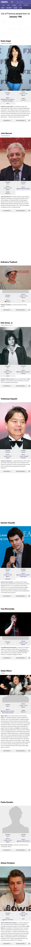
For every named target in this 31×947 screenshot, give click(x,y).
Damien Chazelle (8, 523)
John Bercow (6, 133)
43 (24, 707)
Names (8, 5)
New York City (10, 712)
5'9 (25, 100)
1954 (26, 93)
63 (8, 189)
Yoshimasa (7, 452)
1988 (26, 914)
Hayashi (23, 452)
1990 (26, 642)
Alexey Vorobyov (8, 863)
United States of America (8, 99)
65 (8, 457)
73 (8, 373)
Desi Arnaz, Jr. (7, 323)
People (3, 5)
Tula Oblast (10, 919)
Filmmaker (7, 579)
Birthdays (14, 5)
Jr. (23, 367)
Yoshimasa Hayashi (9, 399)
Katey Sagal (6, 41)
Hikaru (7, 706)
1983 (26, 705)
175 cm (22, 100)
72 (24, 95)
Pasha (7, 836)
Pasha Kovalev (7, 802)
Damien (7, 570)
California (4, 101)
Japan (21, 456)
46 (8, 841)
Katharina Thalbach (9, 262)
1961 (10, 456)
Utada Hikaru (6, 671)
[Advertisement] (15, 28)
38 (24, 915)
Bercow (23, 183)
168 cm (6, 193)
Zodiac (20, 5)
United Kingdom (22, 188)
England (28, 188)
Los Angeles (10, 101)
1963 (10, 187)
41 (8, 576)
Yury (8, 643)
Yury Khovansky (7, 609)
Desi (8, 367)
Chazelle (23, 570)
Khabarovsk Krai (26, 841)
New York (4, 712)
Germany (8, 301)
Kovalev (23, 836)
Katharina (7, 296)
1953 (10, 371)
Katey (7, 94)
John (8, 183)
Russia (20, 841)
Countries (26, 5)
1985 (10, 574)
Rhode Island (23, 576)
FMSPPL (4, 2)
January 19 (21, 93)
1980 (10, 840)
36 (24, 644)
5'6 (9, 193)
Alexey (7, 914)
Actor (8, 103)
